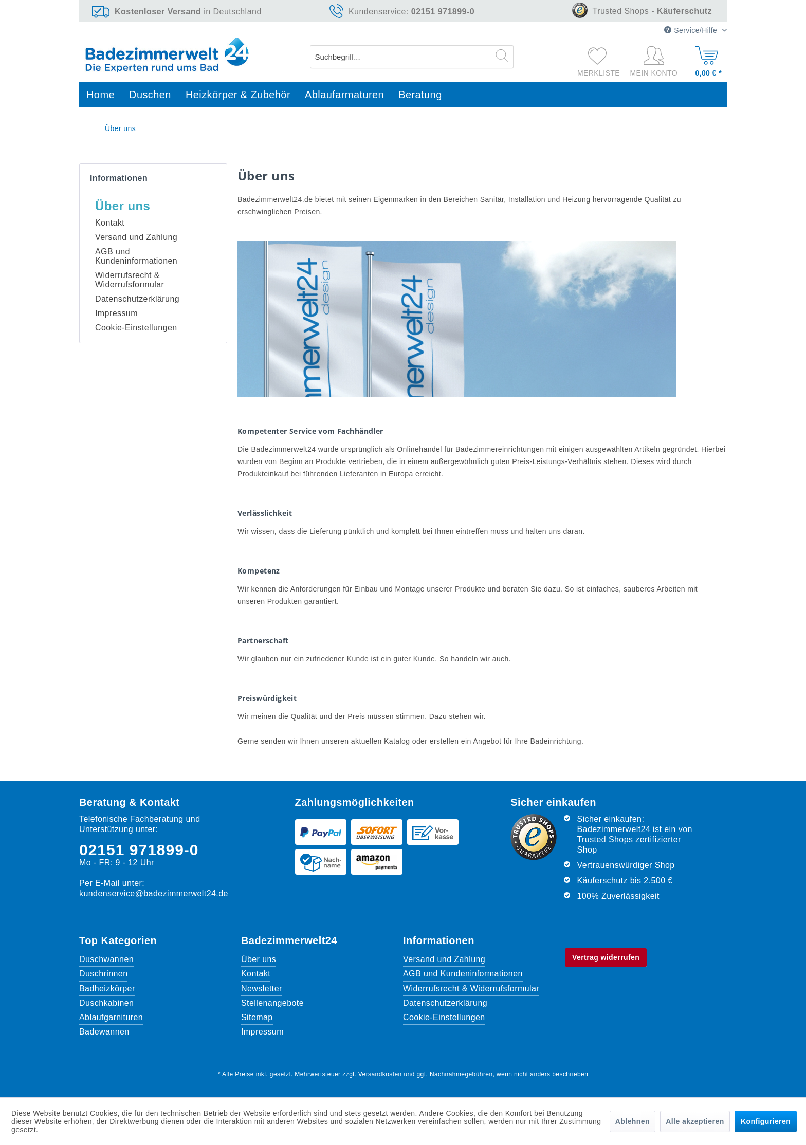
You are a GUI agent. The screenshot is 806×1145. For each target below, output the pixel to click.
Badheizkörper (107, 988)
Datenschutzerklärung (137, 298)
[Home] (100, 94)
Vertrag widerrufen (605, 957)
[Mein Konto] (656, 61)
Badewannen (104, 1031)
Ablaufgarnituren (111, 1017)
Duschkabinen (106, 1003)
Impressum (116, 313)
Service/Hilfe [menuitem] (691, 30)
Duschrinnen (103, 973)
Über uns (122, 206)
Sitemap (257, 1017)
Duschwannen (106, 959)
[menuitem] (412, 56)
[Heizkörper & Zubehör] (238, 94)
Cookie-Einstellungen (136, 327)
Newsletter (261, 988)
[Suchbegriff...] (412, 56)
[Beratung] (420, 94)
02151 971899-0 (139, 849)
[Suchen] (502, 55)
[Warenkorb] (707, 59)
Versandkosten (380, 1074)
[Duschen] (150, 94)
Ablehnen (632, 1121)
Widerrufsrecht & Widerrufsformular (129, 280)
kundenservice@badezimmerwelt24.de (153, 893)
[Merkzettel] (598, 55)
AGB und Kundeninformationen (136, 256)
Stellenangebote (272, 1003)
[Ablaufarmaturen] (344, 94)
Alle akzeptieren (695, 1121)
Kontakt (109, 222)
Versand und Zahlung (136, 237)
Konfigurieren (766, 1121)
